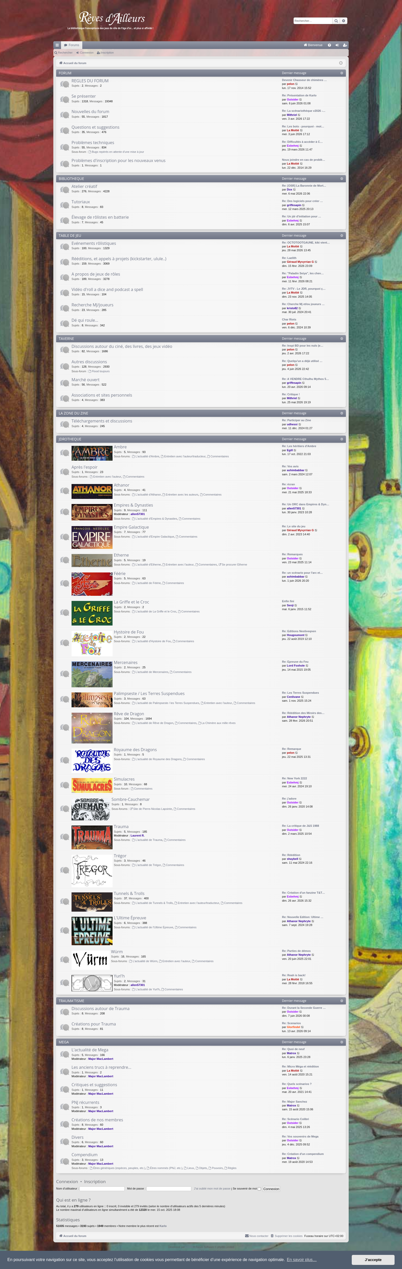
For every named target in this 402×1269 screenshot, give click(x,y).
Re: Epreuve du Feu (295, 661)
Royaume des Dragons (135, 749)
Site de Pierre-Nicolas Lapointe (151, 808)
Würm (117, 951)
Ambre (120, 447)
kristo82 (292, 308)
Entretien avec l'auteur (105, 476)
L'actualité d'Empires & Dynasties (154, 518)
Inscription (107, 52)
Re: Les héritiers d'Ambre (299, 446)
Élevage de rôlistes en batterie (100, 217)
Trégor (120, 856)
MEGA (64, 1042)
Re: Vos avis (290, 466)
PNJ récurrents (85, 1102)
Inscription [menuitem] (346, 46)
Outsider (292, 99)
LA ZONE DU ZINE (73, 413)
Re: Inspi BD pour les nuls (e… (302, 345)
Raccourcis (58, 46)
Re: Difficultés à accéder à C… (302, 141)
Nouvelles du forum (90, 111)
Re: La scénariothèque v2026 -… (303, 110)
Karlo (163, 1225)
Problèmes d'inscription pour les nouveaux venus (119, 160)
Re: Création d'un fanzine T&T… (303, 892)
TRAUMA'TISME (71, 1000)
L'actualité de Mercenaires (150, 671)
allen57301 (137, 514)
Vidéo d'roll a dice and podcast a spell (107, 289)
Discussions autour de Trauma (100, 1008)
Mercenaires (125, 662)
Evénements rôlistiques (94, 243)
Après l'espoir (84, 467)
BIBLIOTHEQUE (71, 178)
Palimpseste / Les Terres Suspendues (149, 693)
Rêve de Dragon (129, 714)
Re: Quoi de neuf (293, 1049)
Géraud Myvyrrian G (300, 261)
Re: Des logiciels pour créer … (302, 201)
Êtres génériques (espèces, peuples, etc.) (117, 1168)
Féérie (120, 573)
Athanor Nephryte (299, 716)
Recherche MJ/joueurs (92, 305)
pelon (290, 83)
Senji (290, 605)
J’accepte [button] (373, 1260)
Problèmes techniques (93, 142)
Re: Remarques (292, 554)
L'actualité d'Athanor (146, 494)
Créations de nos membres (97, 1120)
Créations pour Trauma (94, 1024)
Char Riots (289, 319)
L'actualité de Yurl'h (146, 989)
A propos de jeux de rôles (96, 274)
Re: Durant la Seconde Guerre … (304, 1007)
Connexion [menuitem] (338, 46)
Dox (289, 189)
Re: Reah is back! (294, 975)
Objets (201, 1168)
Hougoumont (295, 635)
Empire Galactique (131, 527)
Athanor (121, 485)
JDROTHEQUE (70, 439)
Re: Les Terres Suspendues (300, 692)
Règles (230, 1168)
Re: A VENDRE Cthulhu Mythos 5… (305, 378)
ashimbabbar (295, 470)
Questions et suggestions (95, 127)
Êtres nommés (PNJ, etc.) (165, 1168)
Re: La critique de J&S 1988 (300, 825)
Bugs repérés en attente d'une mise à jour (116, 151)
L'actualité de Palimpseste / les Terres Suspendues (165, 702)
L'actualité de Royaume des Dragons (157, 759)
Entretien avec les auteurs (180, 494)
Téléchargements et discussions (102, 421)
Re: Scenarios (291, 1023)
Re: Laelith (289, 257)
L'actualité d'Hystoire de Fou (151, 641)
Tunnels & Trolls (129, 893)
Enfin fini (288, 601)
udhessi (292, 424)
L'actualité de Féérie (146, 583)
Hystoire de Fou (129, 632)
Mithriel (292, 114)
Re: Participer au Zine (296, 420)
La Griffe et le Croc (131, 602)
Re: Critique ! (291, 394)
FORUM (65, 72)
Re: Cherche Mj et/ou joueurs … (303, 304)
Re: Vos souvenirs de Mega (300, 1136)
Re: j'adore (289, 798)
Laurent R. (137, 835)
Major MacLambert (100, 1058)
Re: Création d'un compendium (303, 1153)
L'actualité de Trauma (147, 839)
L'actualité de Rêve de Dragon (152, 722)
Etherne (121, 555)
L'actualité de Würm (143, 961)
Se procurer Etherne (232, 564)
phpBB (189, 1247)
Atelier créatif (84, 186)
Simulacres (124, 779)
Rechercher (65, 52)
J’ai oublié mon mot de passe (212, 1188)
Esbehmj (293, 145)
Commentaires (218, 456)
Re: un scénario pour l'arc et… (302, 572)
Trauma (121, 826)
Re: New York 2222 (294, 778)
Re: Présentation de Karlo (299, 95)
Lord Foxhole (296, 665)
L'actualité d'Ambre (145, 456)
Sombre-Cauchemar (131, 799)
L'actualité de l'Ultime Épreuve (152, 927)
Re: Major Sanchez (294, 1101)
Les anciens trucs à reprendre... (101, 1067)
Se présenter (84, 96)
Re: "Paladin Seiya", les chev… (303, 273)
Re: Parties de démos (296, 950)
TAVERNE (66, 338)
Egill (290, 450)
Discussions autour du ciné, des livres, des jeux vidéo (122, 346)
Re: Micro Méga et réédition (300, 1066)
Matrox (291, 1053)
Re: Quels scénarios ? (297, 1083)
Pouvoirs (215, 1168)
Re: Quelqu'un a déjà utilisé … (302, 360)
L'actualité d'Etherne (146, 564)
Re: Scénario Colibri (295, 1119)
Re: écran (288, 484)
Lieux (189, 1168)
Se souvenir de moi (247, 1188)
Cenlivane (293, 696)
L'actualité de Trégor (146, 865)
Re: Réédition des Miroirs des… (303, 712)
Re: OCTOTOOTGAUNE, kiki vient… (306, 242)
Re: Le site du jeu (293, 526)
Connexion (87, 52)
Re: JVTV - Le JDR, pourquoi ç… (304, 288)
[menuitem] (259, 45)
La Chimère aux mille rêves (217, 722)
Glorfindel (293, 1027)
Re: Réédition (291, 855)
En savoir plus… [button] (302, 1259)
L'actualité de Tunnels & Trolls (152, 902)
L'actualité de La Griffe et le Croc (154, 611)
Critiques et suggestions (94, 1084)
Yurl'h (119, 976)
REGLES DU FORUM (90, 81)
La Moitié (293, 130)
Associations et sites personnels (102, 395)
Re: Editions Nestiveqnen (299, 631)
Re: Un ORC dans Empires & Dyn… (305, 504)
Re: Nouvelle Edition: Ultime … (302, 917)
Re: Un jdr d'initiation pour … (301, 216)
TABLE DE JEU (70, 235)
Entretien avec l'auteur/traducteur (183, 456)
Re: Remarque (291, 748)
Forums (74, 45)
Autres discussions (89, 362)
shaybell (292, 858)
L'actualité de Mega (90, 1050)
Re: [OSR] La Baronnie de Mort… (304, 185)
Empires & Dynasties (133, 505)
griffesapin (294, 205)
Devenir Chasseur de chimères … (304, 80)
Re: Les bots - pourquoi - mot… (303, 126)
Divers (78, 1137)
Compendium (85, 1154)
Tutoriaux (81, 202)
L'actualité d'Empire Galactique (153, 536)
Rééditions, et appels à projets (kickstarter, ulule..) (119, 258)
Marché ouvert (85, 379)
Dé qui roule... (85, 320)
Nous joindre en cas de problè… (303, 159)
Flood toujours (99, 371)
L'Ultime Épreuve (130, 918)
